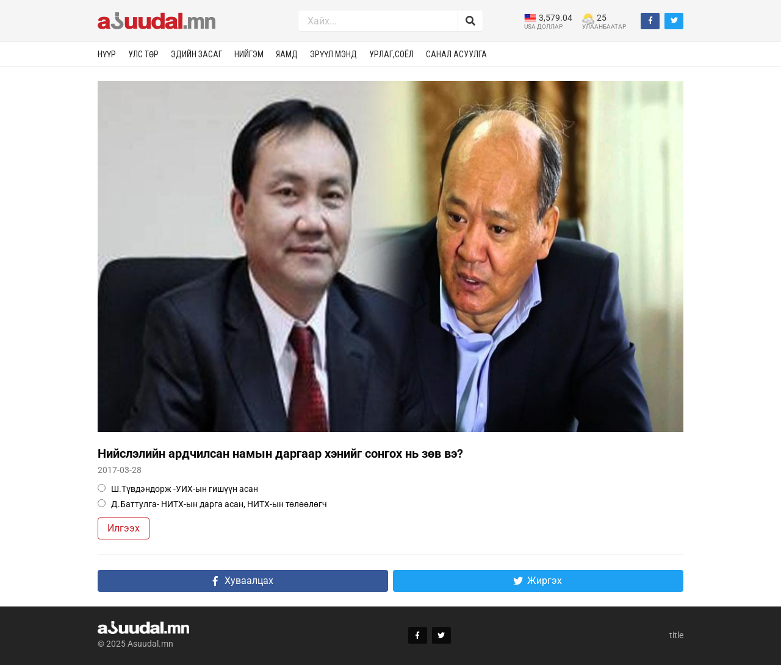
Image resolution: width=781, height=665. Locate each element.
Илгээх (123, 528)
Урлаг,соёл (391, 54)
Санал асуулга (456, 54)
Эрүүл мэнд (333, 54)
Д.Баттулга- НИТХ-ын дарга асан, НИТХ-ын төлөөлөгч (212, 504)
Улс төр (143, 54)
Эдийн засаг (196, 54)
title (676, 635)
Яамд (287, 54)
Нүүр (107, 54)
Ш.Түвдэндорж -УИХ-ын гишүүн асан (178, 489)
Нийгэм (249, 54)
